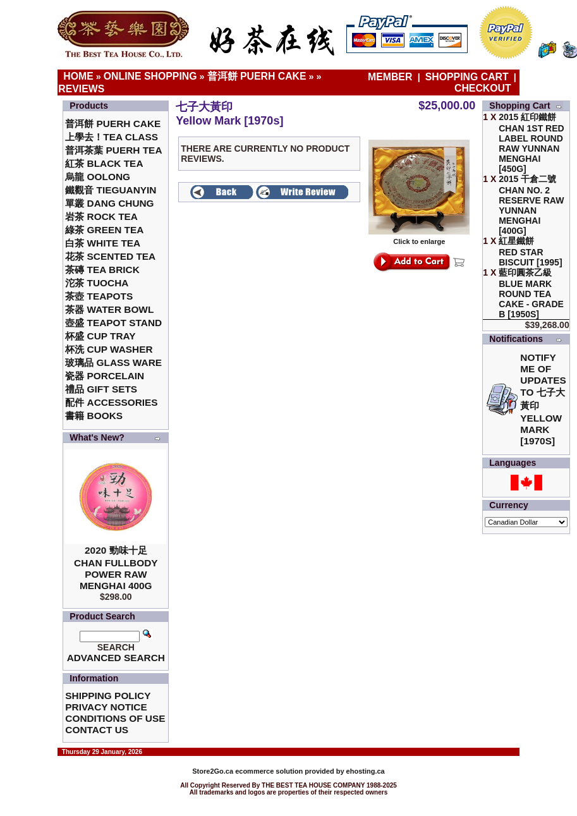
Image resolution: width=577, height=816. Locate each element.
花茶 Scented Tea (110, 256)
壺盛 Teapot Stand (113, 322)
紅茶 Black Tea (104, 163)
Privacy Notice (106, 707)
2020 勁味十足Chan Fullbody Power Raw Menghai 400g (116, 568)
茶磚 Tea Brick (102, 269)
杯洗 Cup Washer (108, 349)
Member (391, 76)
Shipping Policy (107, 695)
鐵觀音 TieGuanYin (110, 190)
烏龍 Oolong (97, 176)
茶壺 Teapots (99, 296)
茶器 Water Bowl (109, 309)
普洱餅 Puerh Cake (257, 76)
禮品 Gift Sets (101, 389)
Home (78, 76)
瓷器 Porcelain (104, 375)
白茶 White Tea (102, 243)
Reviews (81, 88)
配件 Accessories (111, 402)
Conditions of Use (115, 718)
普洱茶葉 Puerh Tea (113, 150)
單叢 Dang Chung (109, 203)
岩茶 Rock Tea (101, 216)
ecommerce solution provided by (269, 771)
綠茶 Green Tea (104, 229)
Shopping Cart (467, 76)
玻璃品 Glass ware (113, 362)
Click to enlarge (419, 238)
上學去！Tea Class (111, 136)
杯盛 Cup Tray (100, 336)
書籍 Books (94, 415)
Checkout (482, 88)
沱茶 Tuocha (96, 282)
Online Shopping (150, 76)
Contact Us (96, 729)
